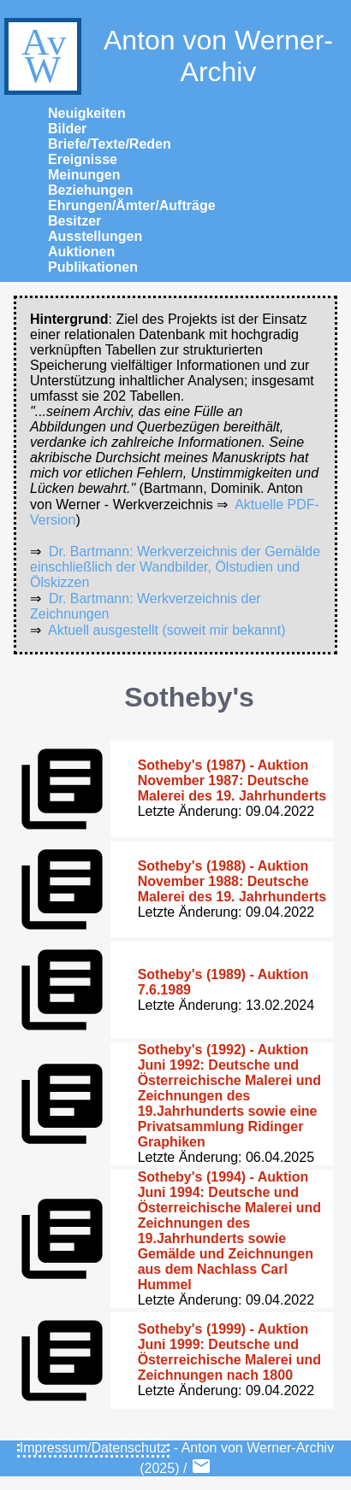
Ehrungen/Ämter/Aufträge (132, 205)
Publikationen (93, 267)
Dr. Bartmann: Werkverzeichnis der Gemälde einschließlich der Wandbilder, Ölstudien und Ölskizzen (175, 567)
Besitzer (74, 221)
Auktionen (81, 251)
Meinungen (84, 174)
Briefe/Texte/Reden (109, 144)
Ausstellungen (95, 236)
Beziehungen (91, 190)
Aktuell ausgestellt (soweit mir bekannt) (166, 630)
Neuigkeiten (87, 113)
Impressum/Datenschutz (94, 1447)
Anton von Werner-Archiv (166, 56)
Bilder (67, 128)
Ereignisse (82, 159)
